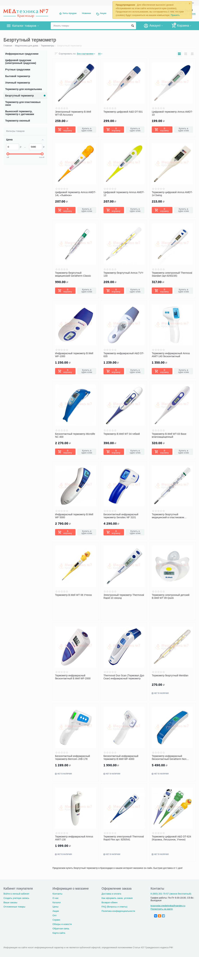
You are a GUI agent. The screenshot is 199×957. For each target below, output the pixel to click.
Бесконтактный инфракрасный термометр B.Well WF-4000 (121, 757)
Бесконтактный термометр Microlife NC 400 (75, 435)
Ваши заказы (10, 902)
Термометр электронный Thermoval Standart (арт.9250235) (172, 274)
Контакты (57, 893)
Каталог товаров (24, 25)
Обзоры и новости (62, 924)
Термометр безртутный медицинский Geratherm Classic (73, 274)
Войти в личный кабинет (16, 893)
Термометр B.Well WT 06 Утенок (73, 595)
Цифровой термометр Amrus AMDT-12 (124, 193)
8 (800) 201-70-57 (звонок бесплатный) (171, 893)
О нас (55, 898)
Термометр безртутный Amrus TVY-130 (124, 274)
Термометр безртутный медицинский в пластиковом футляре (168, 516)
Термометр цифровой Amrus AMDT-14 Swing (172, 193)
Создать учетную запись (16, 898)
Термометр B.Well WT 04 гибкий (122, 433)
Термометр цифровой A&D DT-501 (123, 111)
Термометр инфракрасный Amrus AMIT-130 (74, 838)
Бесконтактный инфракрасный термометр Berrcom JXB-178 (72, 757)
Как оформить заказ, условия (117, 898)
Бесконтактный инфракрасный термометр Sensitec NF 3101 (121, 516)
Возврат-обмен (110, 902)
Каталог (56, 902)
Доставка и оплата (111, 893)
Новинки (86, 13)
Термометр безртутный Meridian (170, 675)
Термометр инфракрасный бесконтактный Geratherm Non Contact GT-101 (169, 757)
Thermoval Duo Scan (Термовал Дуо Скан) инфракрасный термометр (124, 677)
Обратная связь (60, 928)
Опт (54, 915)
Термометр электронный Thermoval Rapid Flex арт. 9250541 (124, 838)
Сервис (56, 919)
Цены (55, 906)
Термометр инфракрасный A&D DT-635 (124, 355)
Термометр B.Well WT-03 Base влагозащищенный (169, 435)
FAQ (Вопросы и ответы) (114, 906)
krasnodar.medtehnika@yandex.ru (168, 905)
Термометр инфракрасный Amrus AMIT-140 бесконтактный (171, 355)
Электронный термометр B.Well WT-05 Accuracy (73, 113)
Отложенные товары (14, 906)
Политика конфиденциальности (118, 911)
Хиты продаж (70, 13)
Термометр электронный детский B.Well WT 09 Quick (170, 596)
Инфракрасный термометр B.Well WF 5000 (74, 516)
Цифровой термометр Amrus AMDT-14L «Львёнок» (75, 193)
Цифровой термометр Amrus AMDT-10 (172, 113)
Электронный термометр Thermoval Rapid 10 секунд (124, 596)
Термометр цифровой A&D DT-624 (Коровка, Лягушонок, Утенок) (171, 838)
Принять (175, 15)
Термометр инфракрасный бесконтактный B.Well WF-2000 (73, 677)
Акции (103, 13)
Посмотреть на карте (162, 909)
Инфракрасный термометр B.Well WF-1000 (74, 355)
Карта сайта (58, 933)
